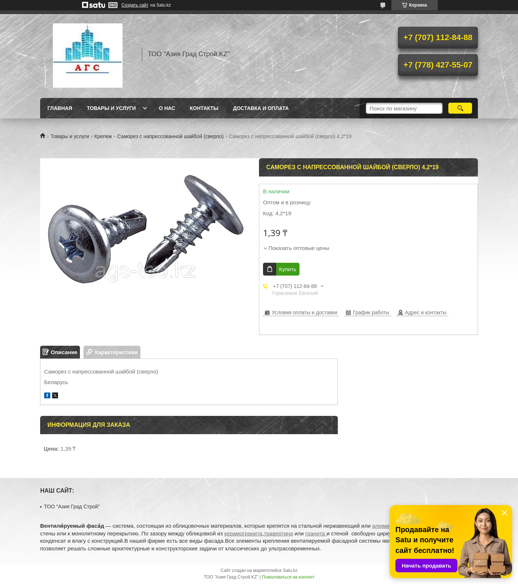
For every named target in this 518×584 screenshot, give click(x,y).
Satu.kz (290, 570)
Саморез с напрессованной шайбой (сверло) (170, 136)
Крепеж (103, 136)
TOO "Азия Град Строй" (72, 506)
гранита (315, 533)
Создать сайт (134, 5)
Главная (59, 108)
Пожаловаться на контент (288, 577)
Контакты (204, 108)
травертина (278, 533)
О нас (167, 108)
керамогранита (243, 533)
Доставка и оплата (261, 108)
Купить (287, 269)
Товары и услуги (111, 108)
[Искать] (460, 108)
